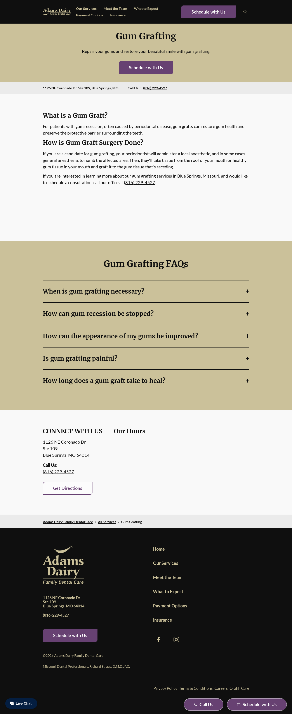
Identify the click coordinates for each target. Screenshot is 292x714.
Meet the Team (115, 8)
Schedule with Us (208, 11)
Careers (221, 688)
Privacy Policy (165, 688)
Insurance (118, 15)
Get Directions (67, 488)
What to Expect (146, 8)
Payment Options (89, 15)
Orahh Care (239, 688)
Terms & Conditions (196, 688)
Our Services (86, 8)
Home (159, 548)
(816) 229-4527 (155, 88)
